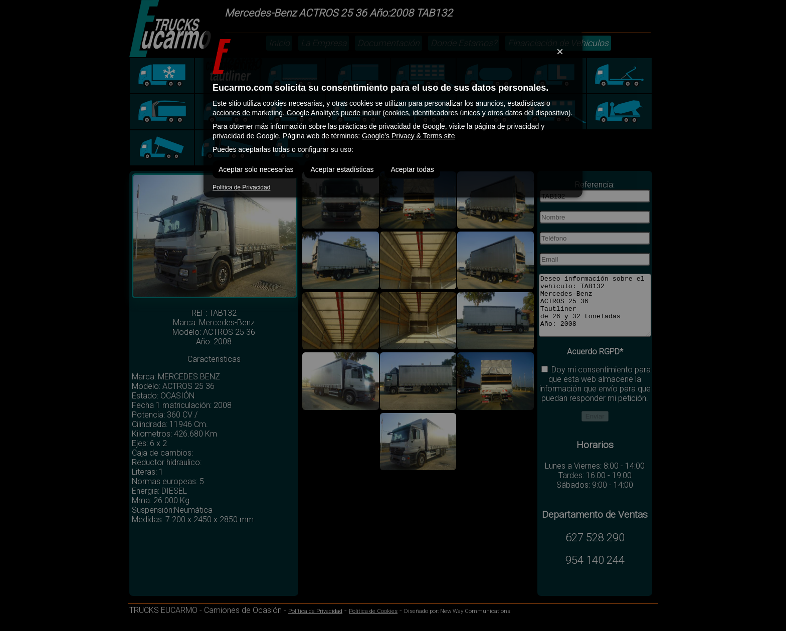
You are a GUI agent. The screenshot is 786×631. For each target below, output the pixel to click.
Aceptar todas (412, 169)
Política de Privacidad (241, 187)
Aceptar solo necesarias (256, 169)
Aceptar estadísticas (341, 169)
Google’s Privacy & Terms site (408, 136)
